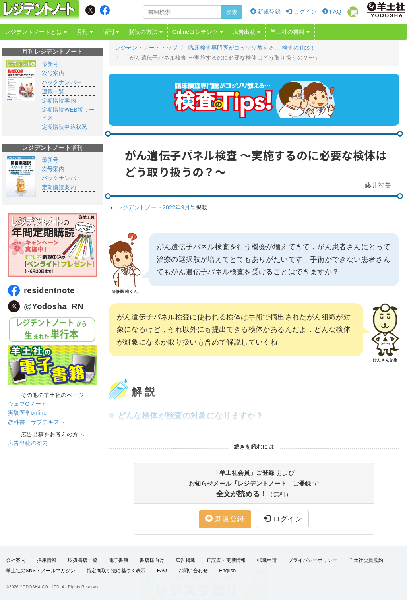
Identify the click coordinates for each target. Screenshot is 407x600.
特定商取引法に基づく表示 (116, 570)
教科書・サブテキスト (36, 422)
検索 (231, 12)
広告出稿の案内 (28, 443)
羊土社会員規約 (366, 560)
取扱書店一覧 (82, 560)
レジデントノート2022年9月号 (156, 207)
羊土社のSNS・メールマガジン (41, 570)
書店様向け (152, 560)
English (227, 570)
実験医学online (27, 413)
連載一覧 (53, 91)
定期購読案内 (59, 100)
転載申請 (267, 560)
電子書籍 (119, 560)
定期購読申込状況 (64, 127)
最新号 (50, 64)
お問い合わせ (193, 570)
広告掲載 (186, 560)
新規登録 (265, 11)
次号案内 (53, 73)
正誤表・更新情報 (226, 560)
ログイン (301, 11)
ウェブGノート (27, 404)
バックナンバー (62, 82)
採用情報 (47, 560)
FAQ (331, 11)
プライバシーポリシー (312, 560)
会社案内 (16, 560)
